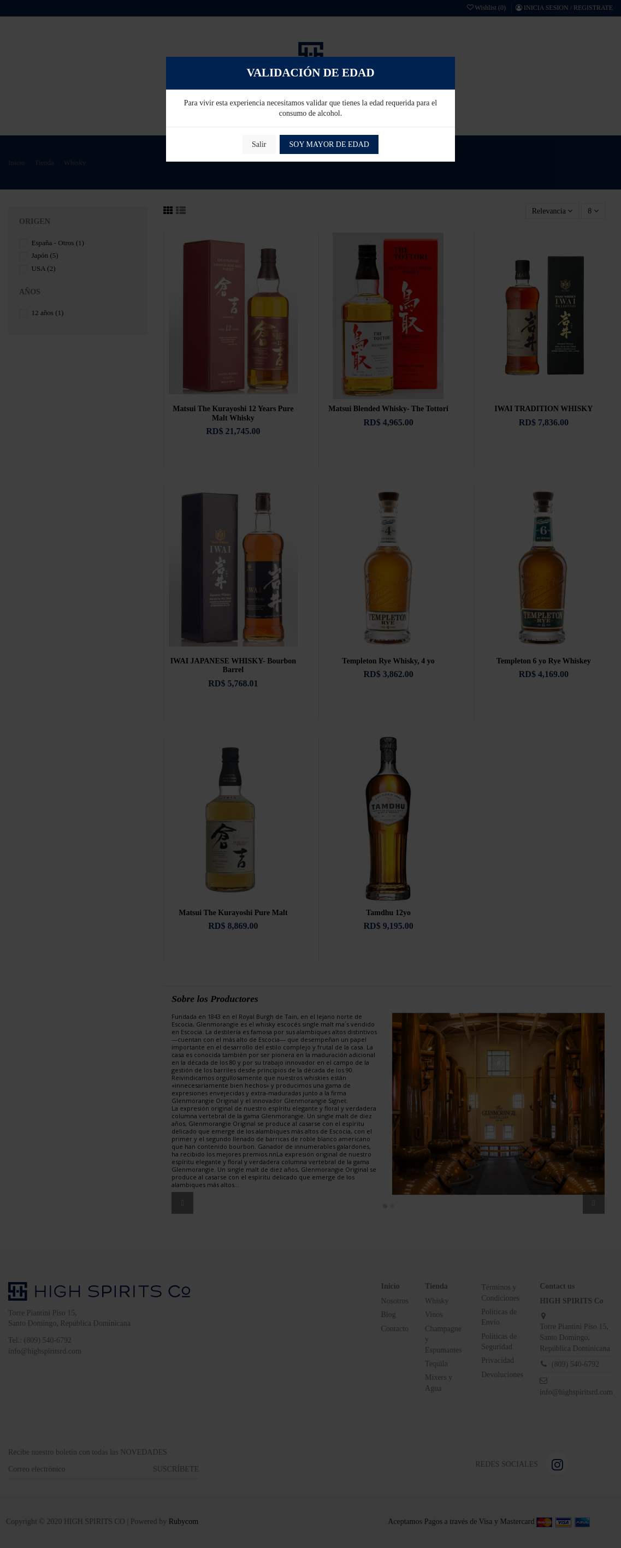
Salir (259, 144)
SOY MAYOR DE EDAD (329, 144)
